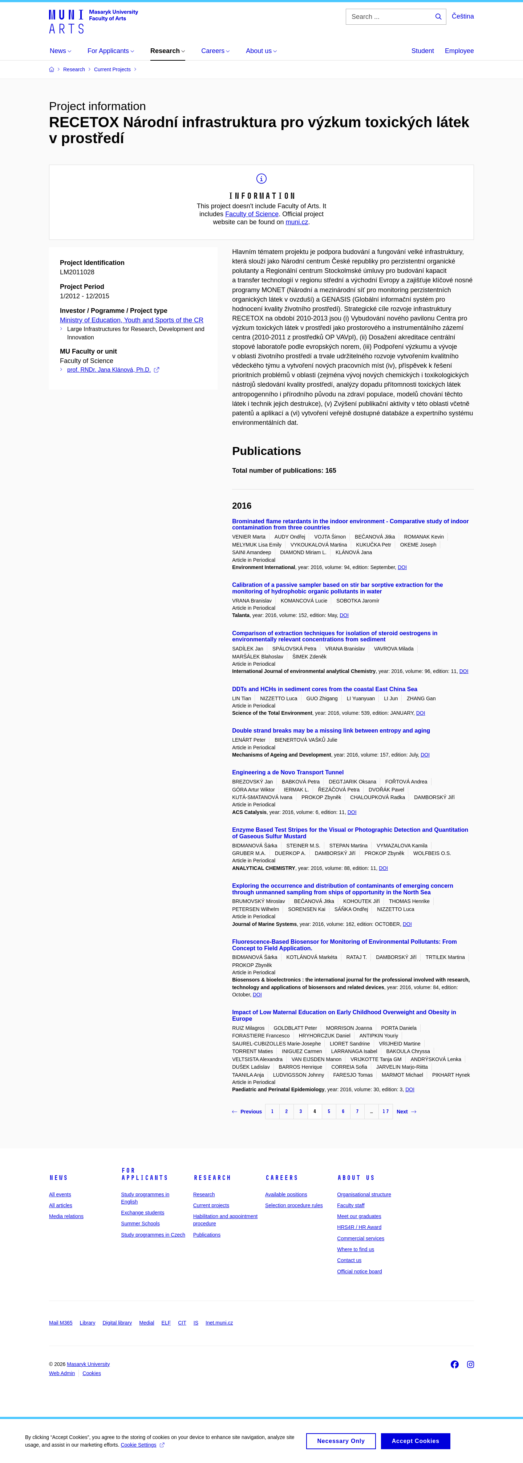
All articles (60, 1205)
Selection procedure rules (294, 1205)
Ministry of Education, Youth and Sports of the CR (131, 320)
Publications (207, 1235)
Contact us (349, 1260)
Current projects (211, 1205)
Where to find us (355, 1249)
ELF (166, 1323)
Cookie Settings (143, 1448)
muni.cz (297, 222)
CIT (182, 1323)
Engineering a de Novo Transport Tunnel (288, 772)
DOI (402, 567)
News (58, 1178)
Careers (281, 1178)
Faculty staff (350, 1205)
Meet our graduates (359, 1216)
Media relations (66, 1216)
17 (385, 1111)
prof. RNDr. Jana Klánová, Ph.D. (113, 370)
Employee (459, 51)
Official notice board (359, 1271)
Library (88, 1323)
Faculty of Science (252, 214)
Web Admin (62, 1373)
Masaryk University (88, 1364)
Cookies (91, 1373)
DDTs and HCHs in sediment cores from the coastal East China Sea (324, 689)
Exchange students (142, 1213)
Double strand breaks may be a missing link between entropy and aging (331, 731)
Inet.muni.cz (219, 1323)
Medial (146, 1323)
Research (212, 1178)
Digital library (117, 1323)
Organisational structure (364, 1194)
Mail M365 (61, 1323)
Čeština (463, 16)
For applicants (144, 1174)
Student (422, 51)
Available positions (286, 1194)
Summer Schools (140, 1223)
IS (196, 1323)
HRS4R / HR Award (359, 1227)
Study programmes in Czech (153, 1235)
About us (356, 1178)
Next (406, 1112)
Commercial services (360, 1238)
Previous (247, 1112)
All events (60, 1194)
